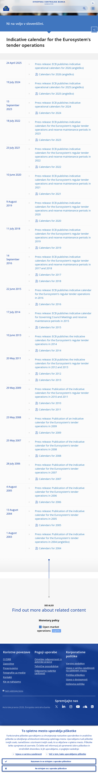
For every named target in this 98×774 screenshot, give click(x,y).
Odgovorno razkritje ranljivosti (45, 672)
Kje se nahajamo (12, 681)
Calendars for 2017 (50, 274)
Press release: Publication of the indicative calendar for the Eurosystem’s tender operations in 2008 (59, 445)
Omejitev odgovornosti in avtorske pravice (48, 660)
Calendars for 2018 (50, 281)
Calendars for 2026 (50, 74)
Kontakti (7, 677)
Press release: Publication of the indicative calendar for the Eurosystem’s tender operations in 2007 (59, 468)
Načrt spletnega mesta (14, 691)
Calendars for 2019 (50, 247)
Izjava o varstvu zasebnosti (28, 753)
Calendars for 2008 (50, 455)
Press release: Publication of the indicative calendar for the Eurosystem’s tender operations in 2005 (59, 514)
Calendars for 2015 (50, 327)
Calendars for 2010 (50, 403)
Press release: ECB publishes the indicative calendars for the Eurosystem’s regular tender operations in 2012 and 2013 (62, 363)
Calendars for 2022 (50, 167)
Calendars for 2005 (50, 525)
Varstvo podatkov (75, 663)
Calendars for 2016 (50, 304)
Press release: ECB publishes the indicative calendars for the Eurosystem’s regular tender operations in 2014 (62, 340)
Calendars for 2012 (50, 373)
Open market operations (48, 628)
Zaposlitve (8, 663)
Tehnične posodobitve (46, 666)
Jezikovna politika (75, 683)
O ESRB (7, 659)
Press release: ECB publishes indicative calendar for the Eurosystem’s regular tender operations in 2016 (63, 294)
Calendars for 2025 (50, 93)
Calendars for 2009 (50, 432)
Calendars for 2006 (50, 502)
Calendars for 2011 (50, 409)
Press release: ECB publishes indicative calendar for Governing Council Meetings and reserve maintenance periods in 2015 (63, 317)
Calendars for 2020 (50, 220)
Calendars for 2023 (50, 140)
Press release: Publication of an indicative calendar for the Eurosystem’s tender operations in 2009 (59, 422)
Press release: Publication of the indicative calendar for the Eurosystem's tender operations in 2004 (59, 538)
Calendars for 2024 (50, 113)
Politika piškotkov (75, 674)
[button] (93, 3)
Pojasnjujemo (10, 668)
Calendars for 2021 (50, 194)
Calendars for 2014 (50, 350)
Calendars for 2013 (50, 380)
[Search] (47, 8)
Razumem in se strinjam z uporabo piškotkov (51, 761)
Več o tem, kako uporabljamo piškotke (67, 753)
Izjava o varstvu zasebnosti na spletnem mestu (80, 669)
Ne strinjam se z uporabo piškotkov (51, 768)
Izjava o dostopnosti (77, 679)
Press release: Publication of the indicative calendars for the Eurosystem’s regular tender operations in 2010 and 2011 (62, 392)
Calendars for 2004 (50, 548)
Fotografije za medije (14, 672)
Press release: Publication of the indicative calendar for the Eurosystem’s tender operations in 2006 (59, 491)
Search (84, 8)
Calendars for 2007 (50, 479)
